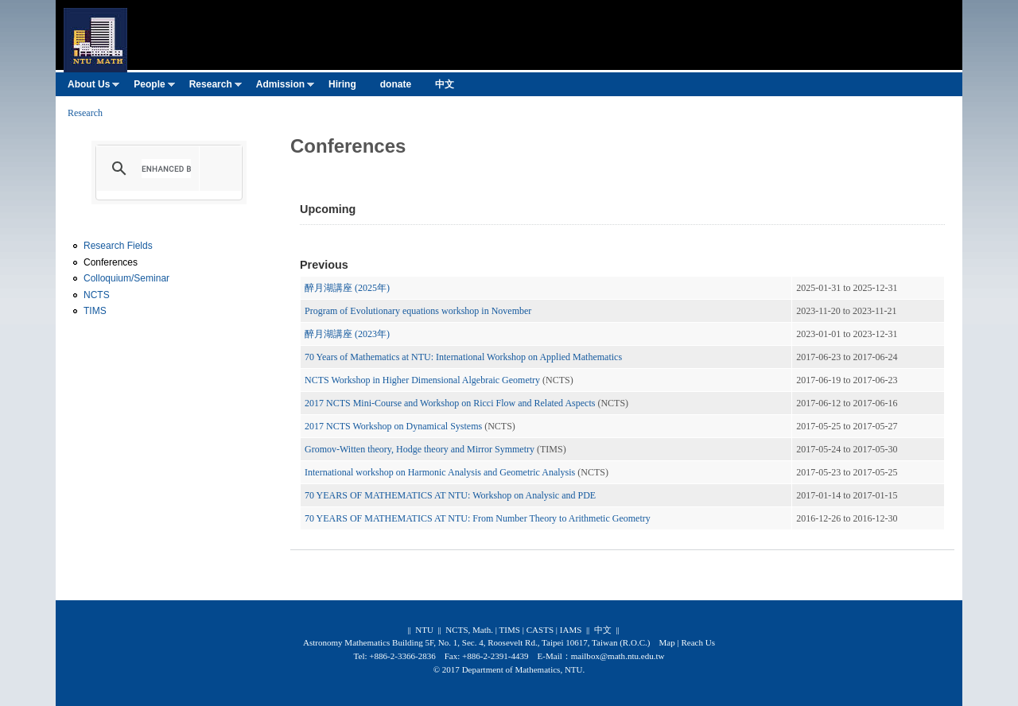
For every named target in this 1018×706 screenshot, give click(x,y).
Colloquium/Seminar (126, 278)
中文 (444, 84)
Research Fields (118, 245)
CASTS (540, 629)
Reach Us (698, 642)
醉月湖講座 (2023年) (347, 333)
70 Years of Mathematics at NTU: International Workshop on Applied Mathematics (463, 357)
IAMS (571, 629)
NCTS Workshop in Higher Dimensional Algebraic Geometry (422, 380)
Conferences (111, 262)
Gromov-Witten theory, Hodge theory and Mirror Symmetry (421, 449)
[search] (166, 168)
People (154, 87)
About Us (93, 87)
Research (215, 87)
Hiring (342, 84)
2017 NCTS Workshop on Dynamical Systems (393, 426)
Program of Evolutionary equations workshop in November (418, 310)
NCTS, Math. (469, 629)
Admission (285, 87)
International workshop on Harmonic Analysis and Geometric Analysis (440, 472)
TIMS (95, 310)
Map (666, 642)
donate (395, 84)
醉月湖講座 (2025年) (347, 287)
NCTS (97, 295)
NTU (424, 629)
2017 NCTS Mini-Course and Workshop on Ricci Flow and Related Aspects (450, 403)
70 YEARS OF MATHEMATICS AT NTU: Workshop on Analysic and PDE (450, 495)
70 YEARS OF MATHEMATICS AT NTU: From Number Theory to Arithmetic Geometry (478, 518)
